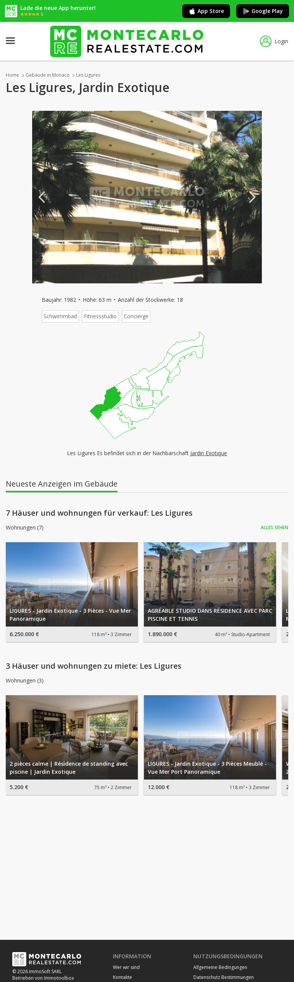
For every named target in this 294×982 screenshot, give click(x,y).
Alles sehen (274, 527)
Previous (42, 197)
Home (12, 75)
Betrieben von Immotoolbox (43, 978)
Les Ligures (88, 75)
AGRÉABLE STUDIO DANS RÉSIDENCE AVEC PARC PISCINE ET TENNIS (210, 614)
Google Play (262, 11)
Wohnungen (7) (25, 527)
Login (274, 41)
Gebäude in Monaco (48, 75)
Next (252, 197)
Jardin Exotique (208, 453)
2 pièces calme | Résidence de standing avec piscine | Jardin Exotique (69, 767)
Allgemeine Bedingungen (220, 967)
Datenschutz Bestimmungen (223, 977)
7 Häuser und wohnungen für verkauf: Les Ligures (99, 513)
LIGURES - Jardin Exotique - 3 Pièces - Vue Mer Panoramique (70, 614)
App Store (206, 11)
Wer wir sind (126, 967)
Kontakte (122, 977)
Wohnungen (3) (25, 680)
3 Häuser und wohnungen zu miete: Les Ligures (93, 666)
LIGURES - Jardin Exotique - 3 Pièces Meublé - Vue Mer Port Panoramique (207, 767)
